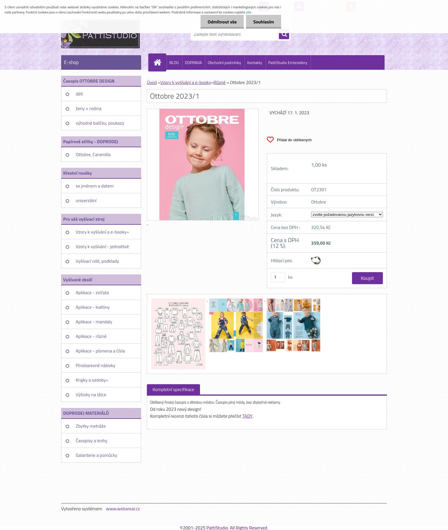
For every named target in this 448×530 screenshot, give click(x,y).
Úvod (152, 82)
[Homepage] (159, 62)
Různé (219, 82)
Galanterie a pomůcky (96, 455)
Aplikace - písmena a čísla (100, 350)
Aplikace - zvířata (92, 292)
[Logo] (100, 34)
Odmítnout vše (222, 21)
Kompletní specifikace (173, 389)
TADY (247, 416)
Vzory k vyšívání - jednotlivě (102, 246)
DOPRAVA (193, 62)
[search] (284, 34)
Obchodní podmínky (224, 62)
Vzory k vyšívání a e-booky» (102, 231)
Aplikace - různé (91, 336)
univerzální (86, 200)
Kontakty (254, 62)
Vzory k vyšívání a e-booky (185, 82)
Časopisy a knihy (91, 440)
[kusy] (278, 277)
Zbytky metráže (91, 426)
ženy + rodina (88, 108)
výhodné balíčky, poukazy (100, 122)
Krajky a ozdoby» (92, 379)
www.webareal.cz (123, 508)
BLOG (174, 62)
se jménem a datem (95, 185)
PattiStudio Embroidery (287, 62)
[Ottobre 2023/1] (179, 299)
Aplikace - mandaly (94, 321)
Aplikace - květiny (92, 307)
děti (79, 93)
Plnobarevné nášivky (95, 365)
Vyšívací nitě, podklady (97, 261)
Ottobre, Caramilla (93, 154)
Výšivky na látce (91, 394)
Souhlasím (263, 21)
